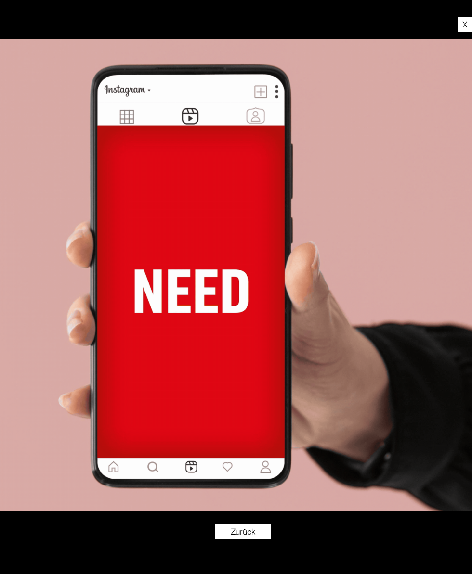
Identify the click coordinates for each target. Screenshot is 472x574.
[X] (465, 24)
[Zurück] (243, 531)
